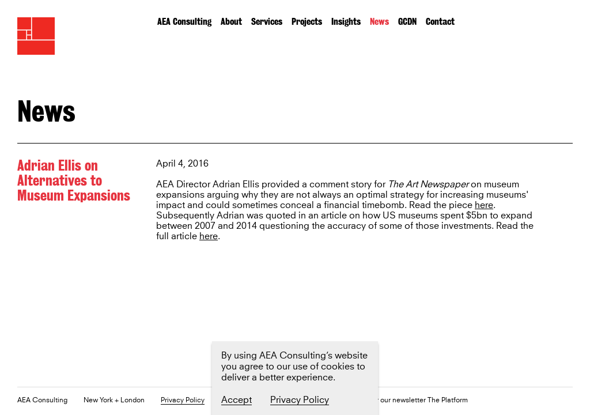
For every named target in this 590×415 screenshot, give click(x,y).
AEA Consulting (184, 21)
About (231, 21)
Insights (346, 21)
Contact (440, 21)
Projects (307, 21)
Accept (236, 400)
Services (266, 21)
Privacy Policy (183, 401)
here (484, 205)
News (379, 21)
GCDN (407, 21)
